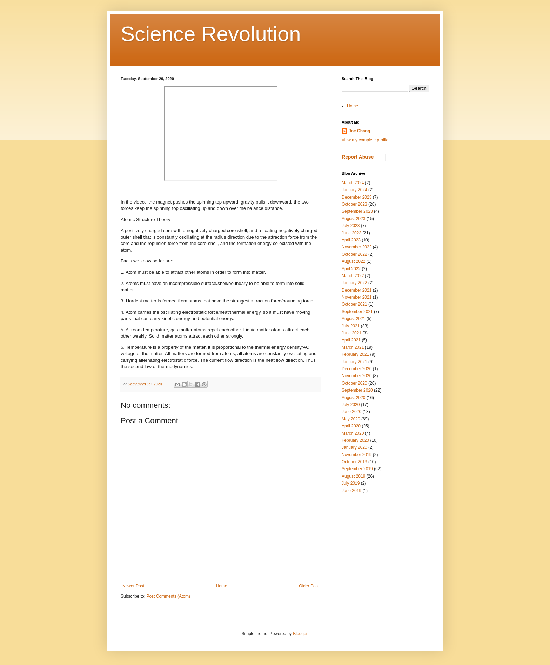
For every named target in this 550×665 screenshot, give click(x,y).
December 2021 (356, 290)
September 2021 (357, 311)
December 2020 (356, 368)
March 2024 (353, 182)
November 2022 (356, 247)
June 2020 (351, 411)
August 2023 (353, 218)
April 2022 (351, 268)
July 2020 (351, 404)
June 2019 (351, 490)
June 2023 (351, 233)
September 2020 (357, 390)
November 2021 (356, 297)
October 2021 (354, 304)
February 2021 (355, 354)
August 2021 (353, 318)
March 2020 (353, 433)
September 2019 (357, 468)
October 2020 (354, 383)
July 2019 (351, 483)
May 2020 (351, 419)
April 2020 (351, 426)
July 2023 (351, 225)
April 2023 (351, 240)
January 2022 (354, 282)
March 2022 (353, 275)
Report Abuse (358, 157)
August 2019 (353, 476)
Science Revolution (211, 34)
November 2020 (356, 375)
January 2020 (354, 447)
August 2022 (353, 261)
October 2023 (354, 204)
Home (221, 586)
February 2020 (355, 440)
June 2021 (351, 333)
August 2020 (353, 397)
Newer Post (133, 586)
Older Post (309, 586)
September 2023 (357, 211)
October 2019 (354, 461)
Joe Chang (359, 130)
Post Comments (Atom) (168, 596)
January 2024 (354, 189)
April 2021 (351, 340)
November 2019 (356, 454)
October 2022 (354, 254)
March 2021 (353, 347)
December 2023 (356, 197)
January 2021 (354, 361)
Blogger (300, 633)
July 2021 (351, 326)
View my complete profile (365, 140)
